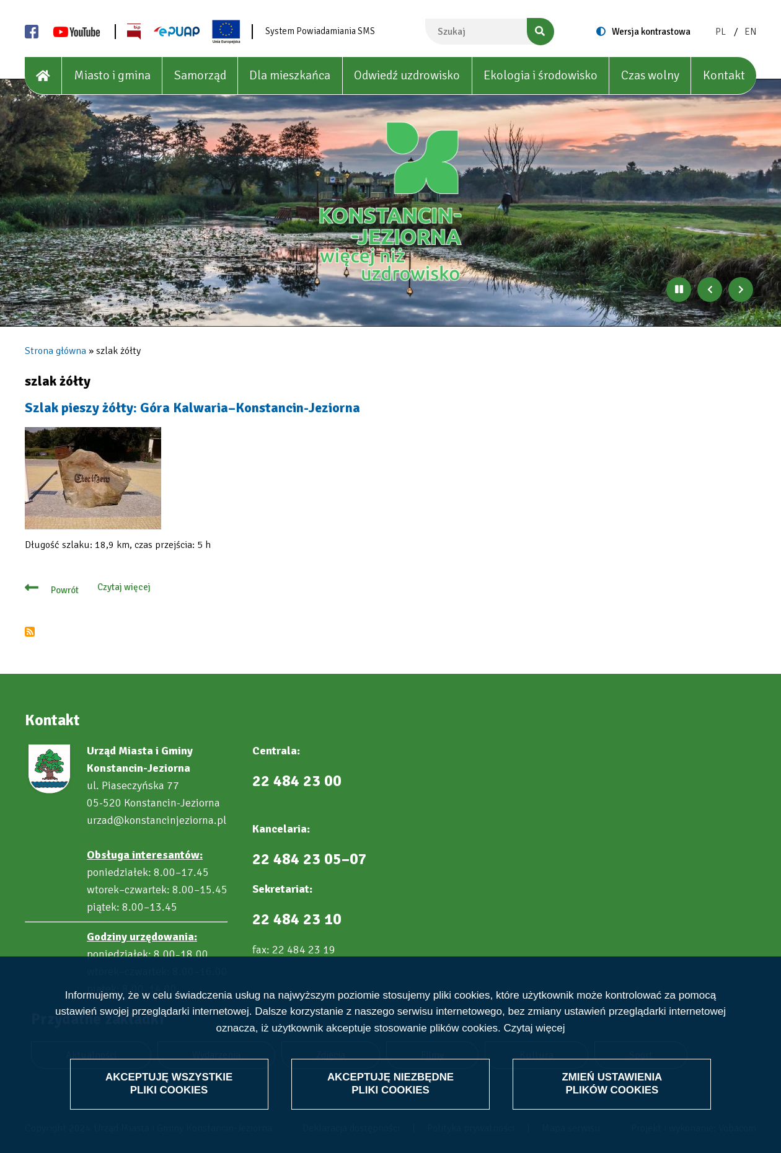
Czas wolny (650, 75)
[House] (43, 76)
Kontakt (724, 75)
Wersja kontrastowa (651, 32)
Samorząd (200, 75)
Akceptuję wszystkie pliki (169, 1083)
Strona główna (55, 351)
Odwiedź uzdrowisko (407, 75)
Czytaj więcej (534, 1028)
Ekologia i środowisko (540, 75)
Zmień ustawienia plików (612, 1083)
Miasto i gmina (112, 75)
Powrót (65, 590)
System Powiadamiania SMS (320, 31)
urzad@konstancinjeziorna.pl (156, 820)
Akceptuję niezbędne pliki (390, 1083)
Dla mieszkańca (289, 75)
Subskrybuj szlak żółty (30, 632)
